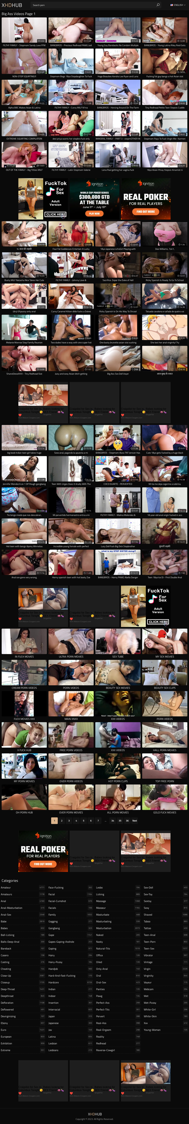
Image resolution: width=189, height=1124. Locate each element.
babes (23, 928)
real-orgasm (118, 1029)
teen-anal (166, 934)
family (70, 914)
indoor (70, 995)
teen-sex (166, 948)
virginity (166, 975)
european (23, 1036)
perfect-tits (118, 1009)
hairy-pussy (70, 962)
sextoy (166, 901)
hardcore (70, 982)
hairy (70, 955)
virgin (166, 968)
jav (70, 1029)
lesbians (70, 1050)
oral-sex (118, 982)
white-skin (166, 1016)
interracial (70, 1009)
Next (134, 820)
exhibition (23, 1043)
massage (118, 901)
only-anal (118, 968)
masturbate (118, 914)
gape (70, 934)
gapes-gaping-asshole (70, 941)
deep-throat (23, 989)
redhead (118, 1043)
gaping (70, 948)
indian (70, 989)
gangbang (70, 928)
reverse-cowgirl (118, 1050)
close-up (23, 975)
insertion (70, 1002)
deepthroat (23, 995)
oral (118, 975)
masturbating (118, 921)
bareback (23, 948)
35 (120, 820)
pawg (118, 995)
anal (23, 901)
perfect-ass (118, 1002)
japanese (70, 1023)
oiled (118, 962)
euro (23, 1029)
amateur (23, 887)
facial (70, 894)
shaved (166, 914)
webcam (166, 989)
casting (23, 962)
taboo (166, 921)
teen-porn (166, 941)
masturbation (118, 928)
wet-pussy (166, 1002)
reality (118, 1036)
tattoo (166, 928)
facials (70, 907)
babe (23, 921)
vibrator (166, 955)
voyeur (166, 982)
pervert (118, 1016)
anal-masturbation (23, 907)
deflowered (23, 1009)
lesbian (70, 1043)
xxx (166, 1023)
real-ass (118, 1023)
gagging (70, 921)
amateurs (23, 894)
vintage (166, 962)
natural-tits (118, 948)
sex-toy (166, 894)
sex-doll (166, 887)
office (118, 955)
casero (23, 955)
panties (118, 989)
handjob (70, 968)
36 (127, 820)
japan (70, 1016)
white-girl (166, 1009)
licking (118, 894)
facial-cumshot (70, 901)
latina (70, 1036)
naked (118, 934)
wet (166, 995)
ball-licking (23, 934)
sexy (166, 907)
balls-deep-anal (23, 941)
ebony (23, 1023)
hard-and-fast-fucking (70, 975)
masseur (118, 907)
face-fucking (70, 887)
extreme (23, 1050)
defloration (23, 1002)
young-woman (166, 1029)
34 (112, 820)
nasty (118, 941)
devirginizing (23, 1016)
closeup (23, 982)
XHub (12, 5)
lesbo (118, 887)
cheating (23, 968)
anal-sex (23, 914)
